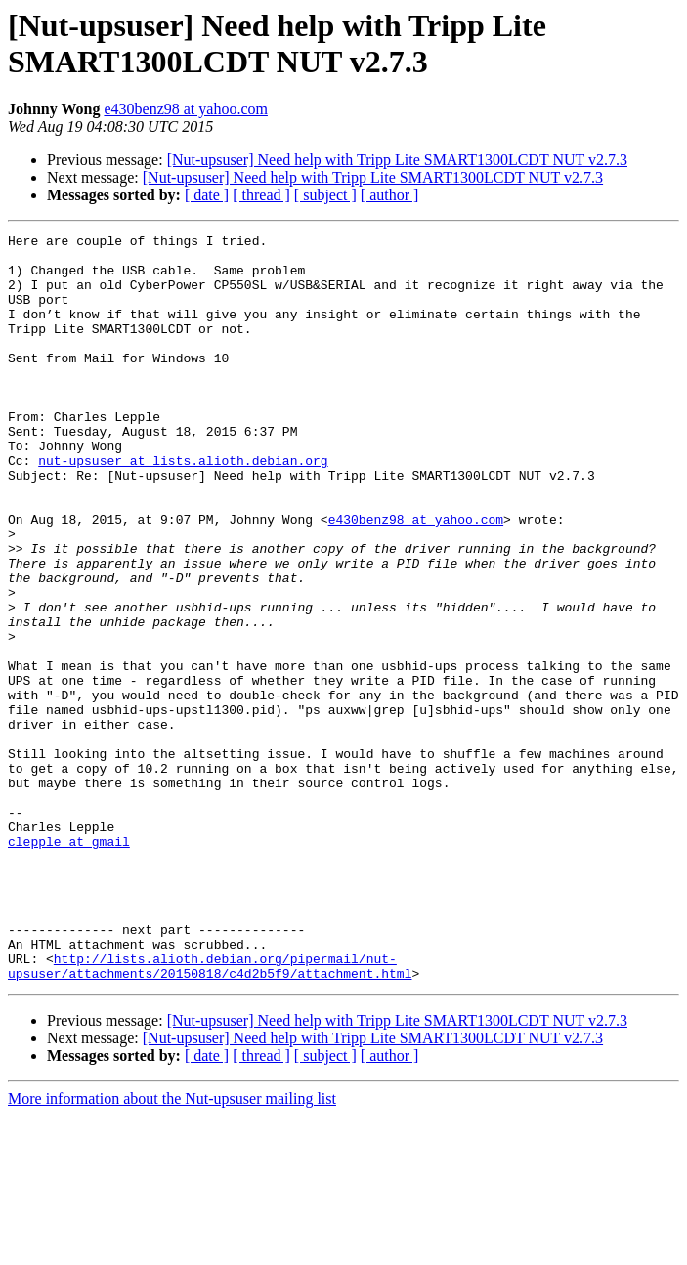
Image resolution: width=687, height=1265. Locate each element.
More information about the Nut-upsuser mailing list (172, 1248)
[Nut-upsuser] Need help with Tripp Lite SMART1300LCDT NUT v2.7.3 (397, 159)
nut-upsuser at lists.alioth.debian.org (182, 507)
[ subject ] (325, 195)
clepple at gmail (69, 964)
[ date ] (207, 195)
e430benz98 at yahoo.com (186, 109)
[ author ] (390, 195)
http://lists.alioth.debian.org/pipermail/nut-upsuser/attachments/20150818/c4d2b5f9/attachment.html (209, 1113)
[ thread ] (261, 195)
